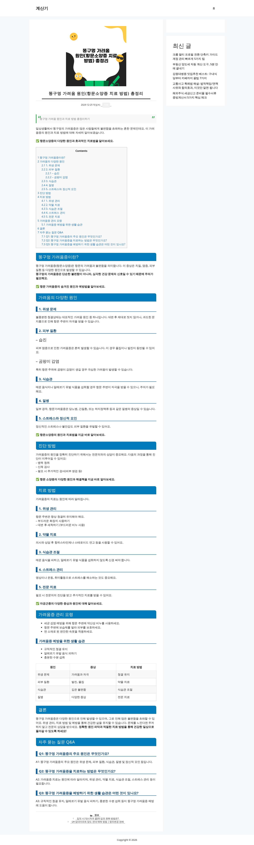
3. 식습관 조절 (52, 209)
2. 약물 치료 (51, 205)
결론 (41, 228)
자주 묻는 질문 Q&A (50, 232)
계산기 (42, 8)
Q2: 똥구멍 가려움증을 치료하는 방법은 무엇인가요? (74, 240)
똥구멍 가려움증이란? (51, 157)
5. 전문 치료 (51, 216)
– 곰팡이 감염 (56, 177)
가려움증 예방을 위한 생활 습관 (62, 224)
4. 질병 (48, 185)
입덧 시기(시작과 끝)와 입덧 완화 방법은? (98, 818)
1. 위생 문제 (51, 165)
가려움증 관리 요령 (50, 220)
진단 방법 (44, 193)
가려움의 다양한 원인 (51, 161)
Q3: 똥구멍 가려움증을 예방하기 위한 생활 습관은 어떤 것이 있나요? (83, 244)
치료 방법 (44, 197)
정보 (96, 815)
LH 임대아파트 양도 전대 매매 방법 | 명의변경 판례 (98, 821)
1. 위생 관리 (51, 201)
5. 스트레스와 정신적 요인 (59, 189)
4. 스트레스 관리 (53, 212)
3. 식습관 (49, 181)
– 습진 (52, 173)
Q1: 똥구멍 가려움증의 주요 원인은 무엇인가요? (72, 236)
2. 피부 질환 (51, 169)
